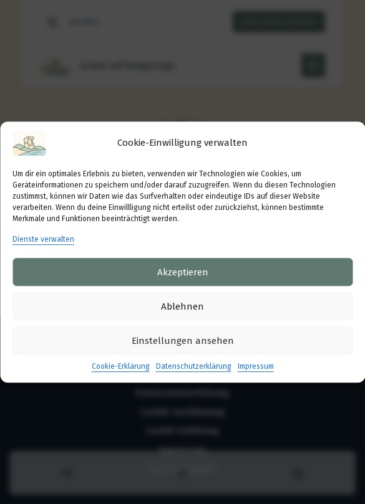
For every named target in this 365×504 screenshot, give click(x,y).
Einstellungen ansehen (183, 340)
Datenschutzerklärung (193, 367)
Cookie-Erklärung (121, 367)
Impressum (256, 367)
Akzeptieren (182, 272)
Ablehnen (182, 306)
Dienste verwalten (43, 239)
